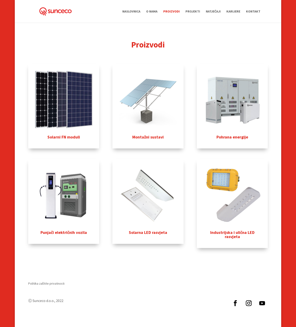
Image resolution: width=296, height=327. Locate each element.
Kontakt (253, 11)
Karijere (233, 11)
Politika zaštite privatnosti (46, 284)
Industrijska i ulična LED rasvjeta (232, 234)
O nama (151, 11)
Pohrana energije (232, 137)
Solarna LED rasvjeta (148, 232)
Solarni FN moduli (63, 137)
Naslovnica (131, 11)
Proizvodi (171, 11)
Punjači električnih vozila (63, 232)
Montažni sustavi (148, 137)
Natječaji (213, 11)
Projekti (192, 11)
